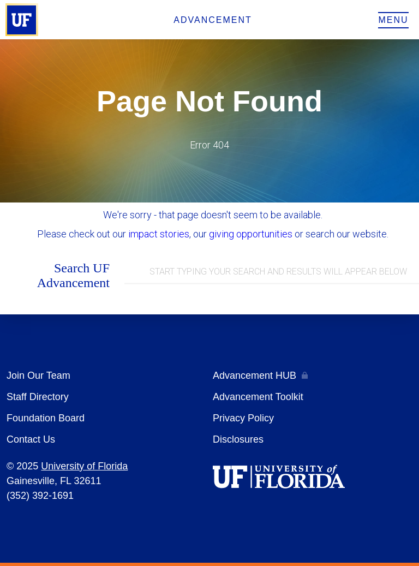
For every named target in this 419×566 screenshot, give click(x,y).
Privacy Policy (243, 418)
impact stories (158, 234)
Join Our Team (38, 375)
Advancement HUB (254, 375)
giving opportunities (250, 234)
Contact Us (31, 439)
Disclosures (238, 439)
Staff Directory (38, 396)
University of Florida (84, 466)
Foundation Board (46, 418)
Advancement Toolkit (258, 396)
